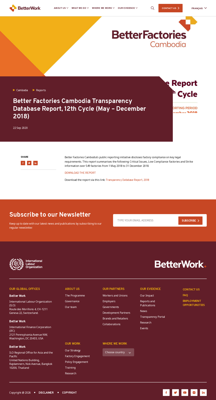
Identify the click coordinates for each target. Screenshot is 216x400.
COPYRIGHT (69, 393)
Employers (109, 301)
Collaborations (112, 324)
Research (145, 322)
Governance (72, 301)
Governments (111, 307)
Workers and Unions (115, 295)
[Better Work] (181, 264)
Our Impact (147, 295)
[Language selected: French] (197, 8)
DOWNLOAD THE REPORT (80, 173)
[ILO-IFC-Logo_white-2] (26, 264)
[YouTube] (184, 392)
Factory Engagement (77, 356)
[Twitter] (175, 392)
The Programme (75, 295)
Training (70, 367)
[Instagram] (194, 392)
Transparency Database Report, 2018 (127, 180)
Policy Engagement (77, 362)
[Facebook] (166, 392)
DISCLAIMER (46, 393)
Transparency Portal (152, 317)
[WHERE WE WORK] (118, 352)
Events (144, 328)
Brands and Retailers (115, 318)
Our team (70, 307)
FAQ (185, 295)
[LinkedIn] (203, 392)
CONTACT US (169, 8)
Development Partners (116, 313)
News (143, 311)
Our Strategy (72, 350)
